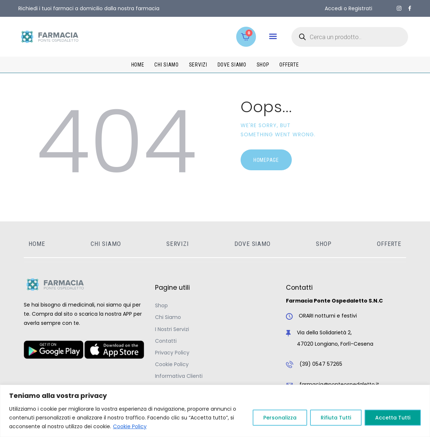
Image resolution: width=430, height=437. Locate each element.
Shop (161, 305)
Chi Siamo (168, 317)
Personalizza (280, 417)
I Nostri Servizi (172, 329)
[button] (273, 36)
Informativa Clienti (179, 376)
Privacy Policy (172, 352)
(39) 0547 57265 (320, 364)
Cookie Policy (130, 426)
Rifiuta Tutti (336, 417)
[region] (215, 411)
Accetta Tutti (392, 417)
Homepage (266, 160)
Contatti (166, 341)
